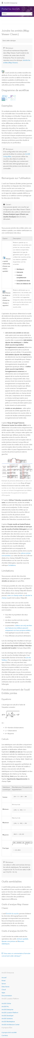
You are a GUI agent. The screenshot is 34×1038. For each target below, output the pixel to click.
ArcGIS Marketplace (8, 1021)
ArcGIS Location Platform (10, 1012)
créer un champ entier (15, 595)
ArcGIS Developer (8, 1015)
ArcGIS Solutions (7, 1018)
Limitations (12, 565)
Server (4, 983)
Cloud (4, 989)
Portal (3, 980)
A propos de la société (9, 1032)
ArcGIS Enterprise (10, 3)
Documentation (7, 995)
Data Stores (5, 986)
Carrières (5, 1035)
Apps (3, 992)
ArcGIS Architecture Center (10, 1024)
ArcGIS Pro (5, 1006)
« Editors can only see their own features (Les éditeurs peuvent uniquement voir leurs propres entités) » (18, 628)
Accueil (4, 977)
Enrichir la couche (12, 913)
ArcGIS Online (6, 1003)
